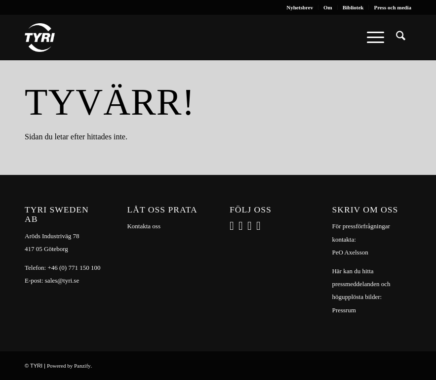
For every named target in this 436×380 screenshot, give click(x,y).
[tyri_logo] (40, 37)
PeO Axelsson (350, 252)
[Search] (400, 37)
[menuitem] (299, 7)
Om (327, 7)
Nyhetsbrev (299, 7)
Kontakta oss (143, 226)
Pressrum (344, 310)
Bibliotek (353, 7)
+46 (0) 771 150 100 (73, 267)
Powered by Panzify (69, 366)
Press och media (392, 7)
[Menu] (375, 37)
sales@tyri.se (62, 280)
